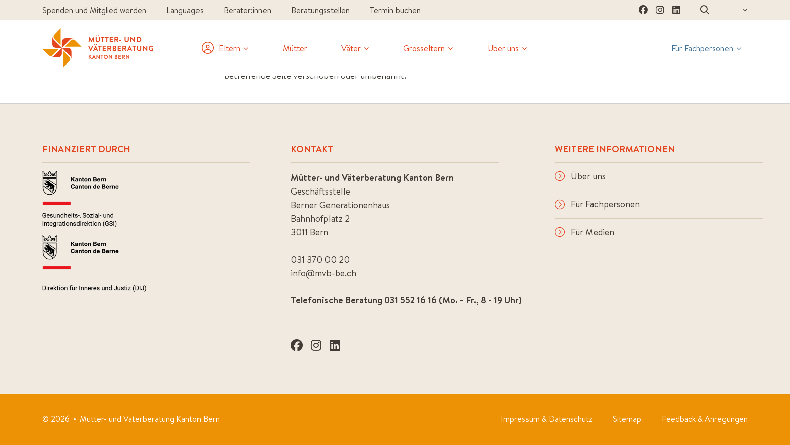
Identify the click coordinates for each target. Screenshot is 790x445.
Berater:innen (247, 10)
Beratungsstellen (320, 10)
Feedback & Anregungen (705, 418)
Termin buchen (395, 10)
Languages (185, 10)
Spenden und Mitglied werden (94, 10)
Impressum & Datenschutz (546, 418)
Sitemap (627, 418)
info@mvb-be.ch (323, 273)
